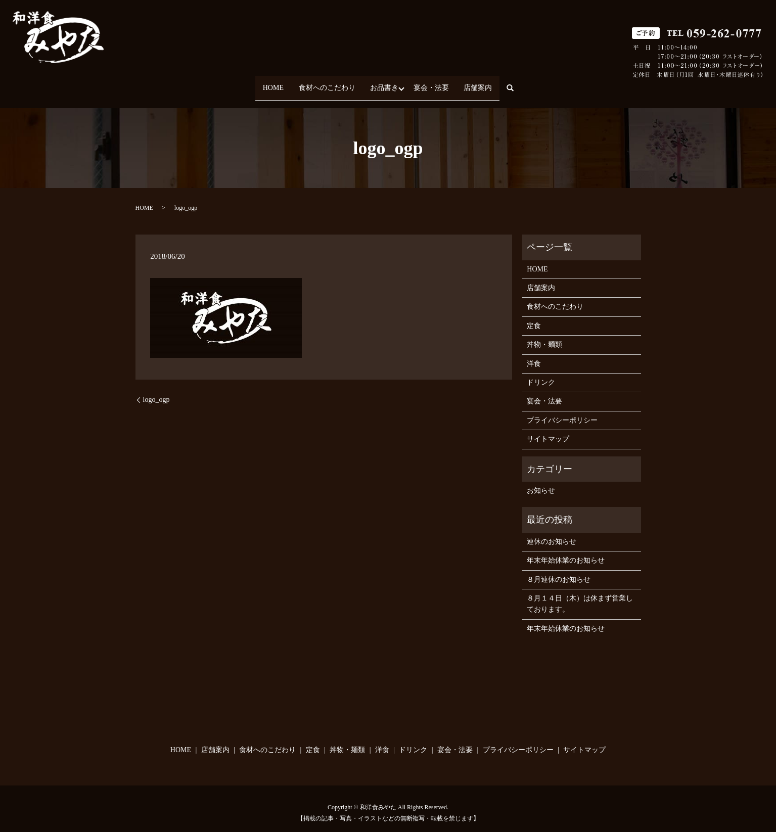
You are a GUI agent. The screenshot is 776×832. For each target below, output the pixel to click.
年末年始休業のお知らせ (566, 552)
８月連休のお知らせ (558, 570)
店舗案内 (490, 83)
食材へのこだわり (320, 83)
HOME (260, 83)
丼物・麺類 (544, 336)
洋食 (534, 354)
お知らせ (541, 481)
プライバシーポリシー (562, 411)
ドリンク (541, 373)
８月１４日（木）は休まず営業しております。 (580, 594)
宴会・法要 (437, 83)
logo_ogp (156, 390)
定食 (534, 316)
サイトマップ (548, 430)
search (531, 83)
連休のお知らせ (551, 532)
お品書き (384, 83)
